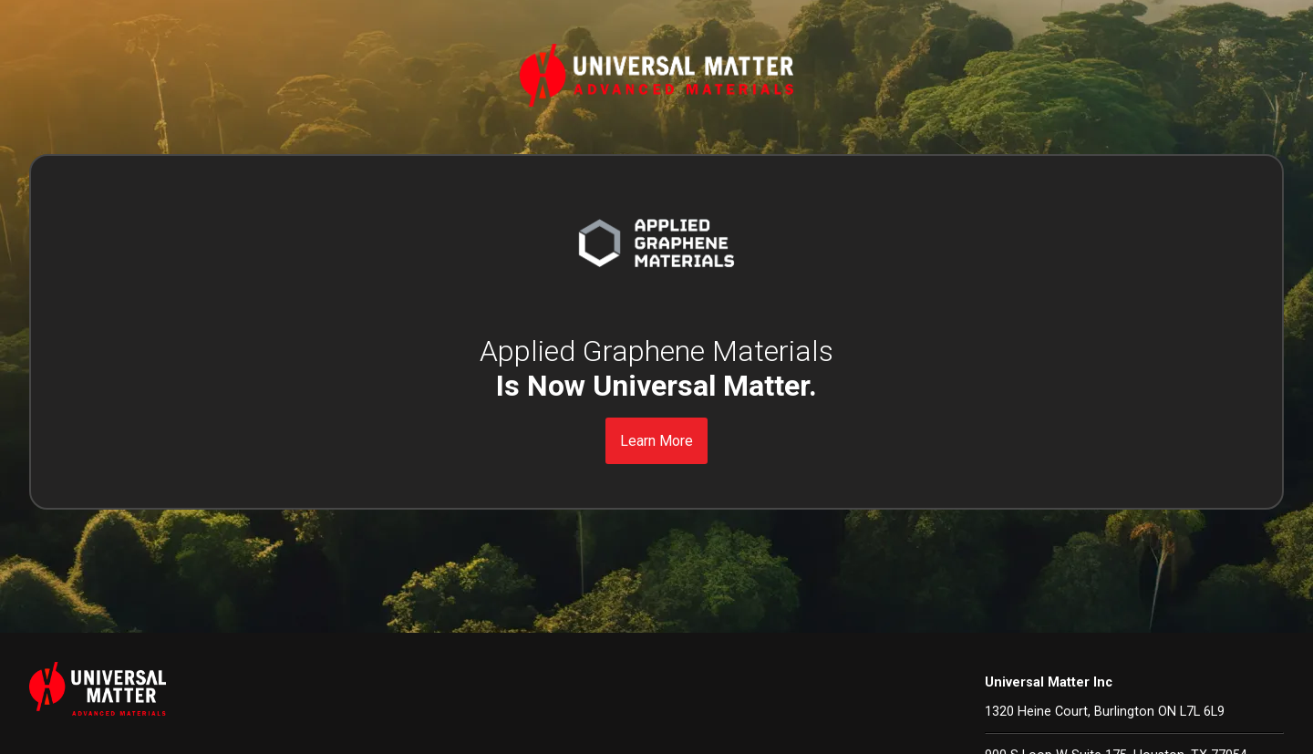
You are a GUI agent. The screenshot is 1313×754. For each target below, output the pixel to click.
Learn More (656, 440)
